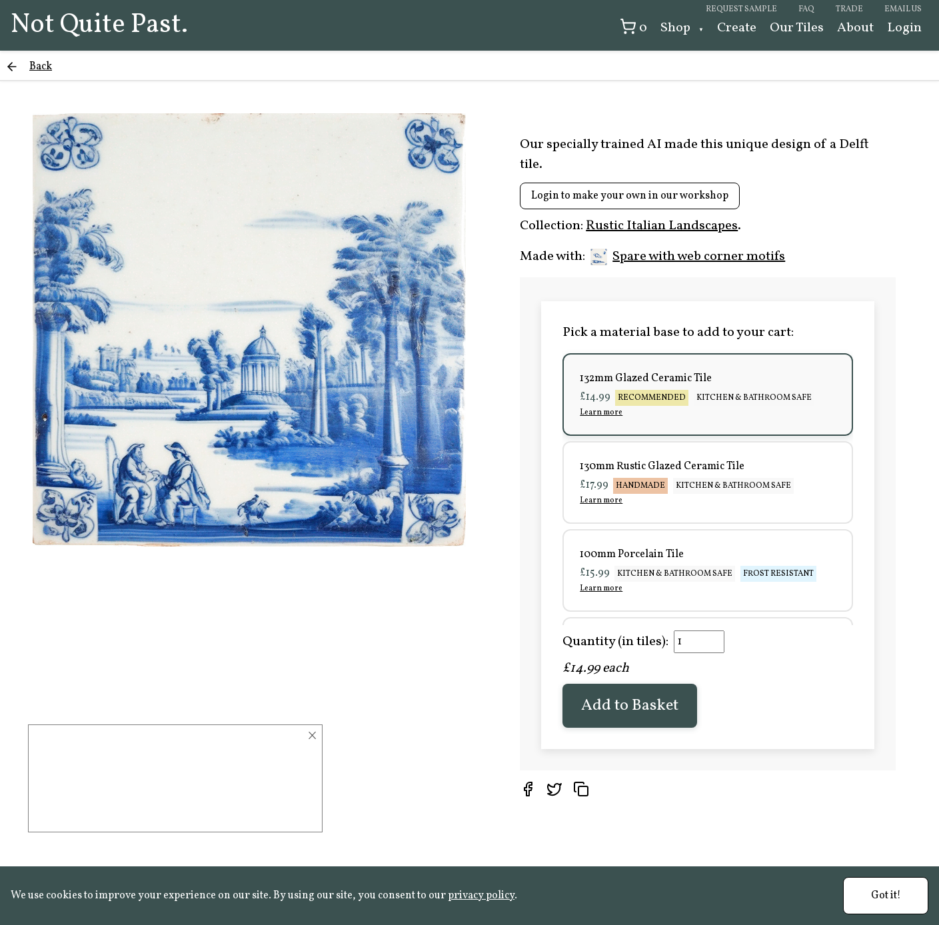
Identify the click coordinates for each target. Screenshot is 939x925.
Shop (676, 28)
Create (736, 28)
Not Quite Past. (99, 25)
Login (904, 28)
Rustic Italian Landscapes (662, 226)
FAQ (806, 9)
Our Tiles (797, 28)
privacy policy (481, 895)
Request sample (741, 9)
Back (40, 66)
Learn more (601, 412)
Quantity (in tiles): (615, 641)
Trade (849, 9)
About (855, 28)
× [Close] (312, 736)
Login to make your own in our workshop (629, 196)
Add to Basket (629, 705)
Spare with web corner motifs (687, 256)
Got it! (886, 895)
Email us (903, 9)
